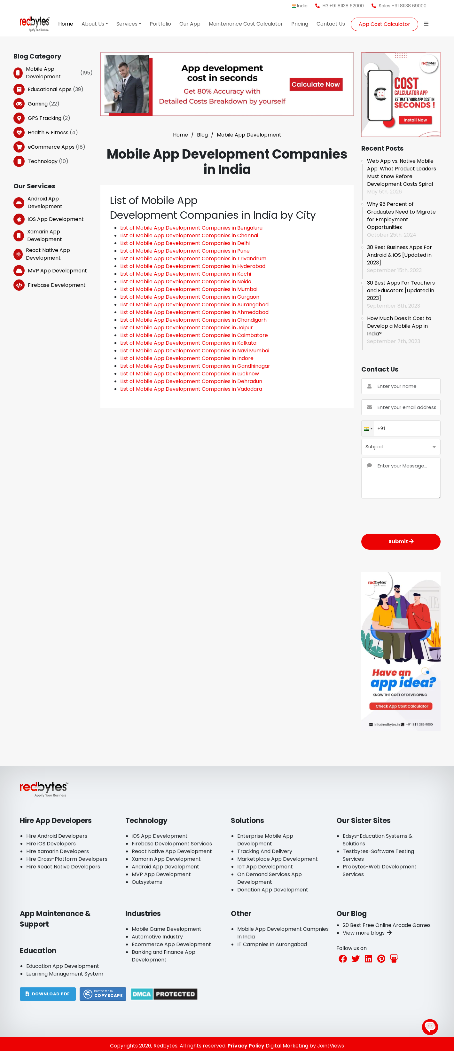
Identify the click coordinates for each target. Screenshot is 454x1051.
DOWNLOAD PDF (48, 994)
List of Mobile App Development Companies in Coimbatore (194, 335)
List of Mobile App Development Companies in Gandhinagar (195, 366)
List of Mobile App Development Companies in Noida (185, 281)
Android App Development (37, 202)
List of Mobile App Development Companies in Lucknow (189, 373)
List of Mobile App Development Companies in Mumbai (188, 289)
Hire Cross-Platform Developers (66, 859)
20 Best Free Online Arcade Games (387, 925)
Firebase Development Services (172, 843)
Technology (40, 161)
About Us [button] (93, 23)
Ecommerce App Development (171, 944)
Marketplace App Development (277, 859)
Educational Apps (48, 89)
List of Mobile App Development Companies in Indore (187, 358)
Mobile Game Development (166, 929)
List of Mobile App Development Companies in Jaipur (186, 327)
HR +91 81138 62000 (339, 6)
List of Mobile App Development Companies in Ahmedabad (194, 312)
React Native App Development (41, 254)
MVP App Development (50, 270)
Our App (189, 23)
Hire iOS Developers (51, 843)
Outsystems (147, 882)
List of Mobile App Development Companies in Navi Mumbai (194, 350)
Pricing (299, 23)
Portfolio (160, 23)
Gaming (36, 103)
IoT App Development (265, 866)
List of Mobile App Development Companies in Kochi (185, 274)
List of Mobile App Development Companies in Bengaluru (191, 227)
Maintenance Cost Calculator (246, 23)
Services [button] (126, 23)
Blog (202, 134)
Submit (401, 541)
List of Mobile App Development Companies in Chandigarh (193, 320)
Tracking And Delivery (264, 851)
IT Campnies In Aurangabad (272, 944)
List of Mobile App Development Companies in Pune (185, 251)
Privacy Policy (246, 1045)
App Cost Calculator (384, 24)
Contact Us (331, 23)
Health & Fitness (45, 132)
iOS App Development (48, 219)
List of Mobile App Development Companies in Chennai (189, 235)
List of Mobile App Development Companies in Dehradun (191, 381)
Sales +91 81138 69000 (399, 6)
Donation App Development (272, 889)
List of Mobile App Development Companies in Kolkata (188, 343)
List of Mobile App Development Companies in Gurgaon (189, 297)
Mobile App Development (53, 72)
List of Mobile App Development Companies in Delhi (185, 243)
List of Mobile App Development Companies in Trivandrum (193, 258)
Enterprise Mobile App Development (265, 839)
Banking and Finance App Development (163, 955)
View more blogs (367, 933)
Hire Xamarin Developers (57, 851)
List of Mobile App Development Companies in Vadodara (191, 389)
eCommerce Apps (49, 147)
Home (65, 23)
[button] (368, 429)
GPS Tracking (41, 118)
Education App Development (62, 966)
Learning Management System (64, 973)
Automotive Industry (157, 936)
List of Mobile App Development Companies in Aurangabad (194, 304)
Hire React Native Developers (63, 866)
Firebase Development (49, 285)
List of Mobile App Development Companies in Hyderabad (192, 266)
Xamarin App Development (37, 235)
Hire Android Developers (56, 836)
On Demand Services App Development (269, 878)
